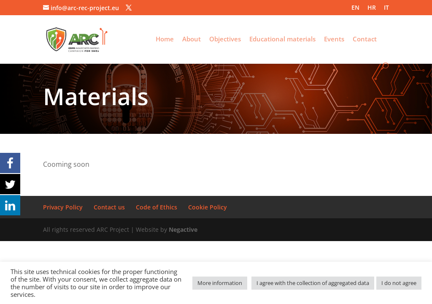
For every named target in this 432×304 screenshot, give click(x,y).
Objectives (225, 39)
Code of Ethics (156, 207)
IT (386, 8)
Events (334, 39)
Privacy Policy (63, 207)
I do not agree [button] (398, 283)
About (191, 39)
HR (371, 8)
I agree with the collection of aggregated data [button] (312, 283)
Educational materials (282, 39)
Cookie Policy (207, 207)
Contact (365, 39)
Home (165, 39)
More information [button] (219, 283)
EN (355, 8)
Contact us (109, 207)
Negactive (183, 229)
